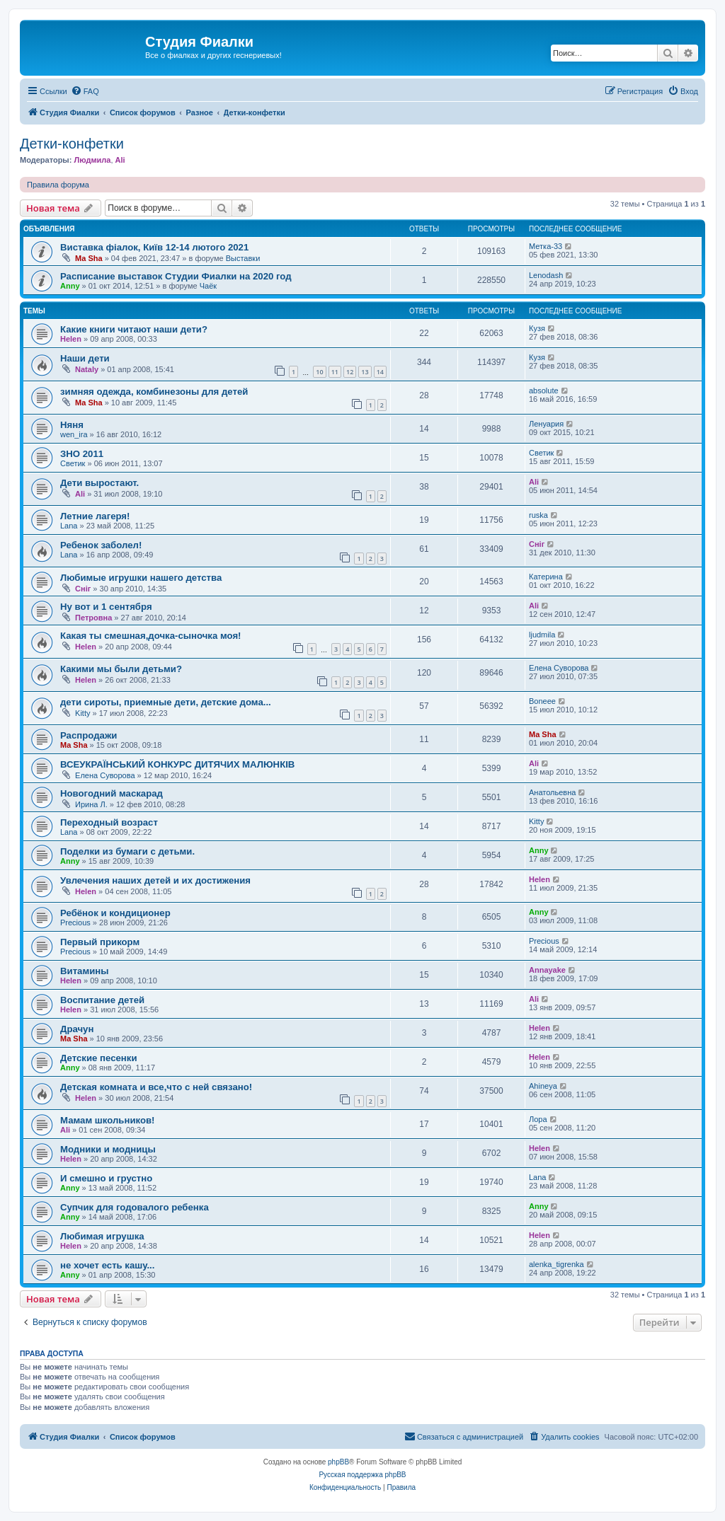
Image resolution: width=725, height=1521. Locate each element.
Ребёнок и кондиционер (115, 913)
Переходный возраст (109, 822)
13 (364, 371)
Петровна (93, 617)
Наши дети (85, 358)
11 (334, 371)
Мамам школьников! (107, 1120)
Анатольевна (552, 792)
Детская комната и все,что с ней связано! (156, 1087)
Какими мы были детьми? (121, 669)
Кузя (537, 328)
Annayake (547, 970)
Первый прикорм (99, 942)
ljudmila (542, 634)
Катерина (546, 576)
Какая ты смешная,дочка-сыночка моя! (150, 635)
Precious (75, 922)
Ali (120, 160)
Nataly (86, 369)
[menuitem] (85, 91)
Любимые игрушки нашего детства (141, 577)
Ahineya (543, 1086)
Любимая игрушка (102, 1236)
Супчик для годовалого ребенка (134, 1207)
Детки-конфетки (72, 143)
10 (319, 371)
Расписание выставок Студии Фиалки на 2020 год (176, 276)
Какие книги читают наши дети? (133, 329)
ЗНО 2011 (81, 454)
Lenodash (546, 275)
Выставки (243, 258)
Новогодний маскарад (111, 793)
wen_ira (74, 434)
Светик (72, 463)
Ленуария (546, 424)
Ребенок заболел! (101, 545)
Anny (70, 286)
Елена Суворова (558, 668)
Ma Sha (89, 258)
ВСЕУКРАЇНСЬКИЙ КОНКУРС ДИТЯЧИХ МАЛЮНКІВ (177, 764)
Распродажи (88, 735)
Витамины (84, 971)
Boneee (542, 701)
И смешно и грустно (106, 1178)
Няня (72, 425)
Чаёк (208, 286)
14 (380, 371)
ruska (538, 515)
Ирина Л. (91, 804)
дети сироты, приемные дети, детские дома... (165, 702)
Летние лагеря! (95, 516)
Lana (68, 525)
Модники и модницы (108, 1149)
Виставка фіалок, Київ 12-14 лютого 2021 (154, 247)
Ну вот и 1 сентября (106, 606)
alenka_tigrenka (556, 1264)
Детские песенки (98, 1058)
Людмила (92, 160)
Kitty (82, 713)
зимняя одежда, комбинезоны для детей (154, 391)
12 (349, 371)
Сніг (536, 544)
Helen (70, 339)
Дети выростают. (99, 483)
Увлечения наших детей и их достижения (155, 880)
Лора (538, 1119)
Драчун (76, 1029)
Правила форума (58, 184)
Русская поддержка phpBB (362, 1475)
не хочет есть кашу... (107, 1265)
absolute (544, 390)
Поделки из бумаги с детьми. (127, 851)
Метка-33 (545, 246)
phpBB (338, 1462)
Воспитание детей (102, 1000)
